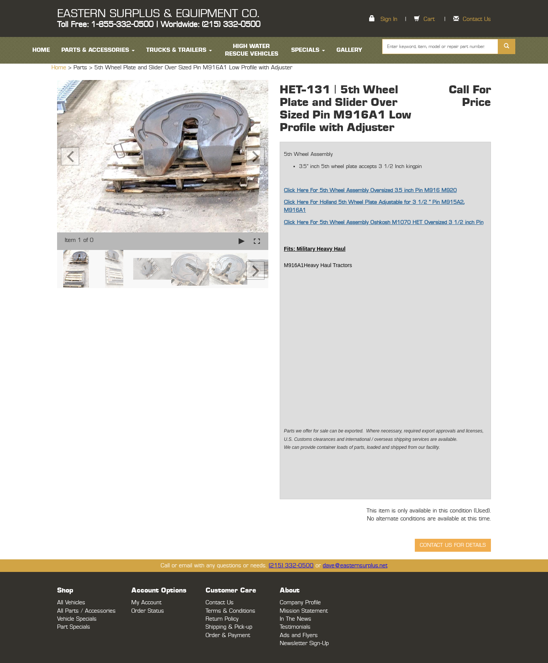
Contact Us (477, 19)
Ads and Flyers (299, 635)
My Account (146, 602)
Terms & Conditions (230, 611)
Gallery (349, 50)
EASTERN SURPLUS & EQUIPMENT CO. (158, 13)
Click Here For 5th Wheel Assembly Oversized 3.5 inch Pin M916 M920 (370, 190)
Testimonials (295, 627)
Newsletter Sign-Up (304, 643)
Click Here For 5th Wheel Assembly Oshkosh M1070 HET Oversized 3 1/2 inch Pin (383, 222)
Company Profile (300, 602)
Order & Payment (228, 635)
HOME (41, 50)
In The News (295, 619)
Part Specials (73, 627)
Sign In (389, 19)
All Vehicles (71, 602)
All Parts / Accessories (86, 611)
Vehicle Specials (77, 619)
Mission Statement (304, 611)
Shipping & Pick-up (229, 627)
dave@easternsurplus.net (355, 566)
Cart (429, 19)
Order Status (147, 611)
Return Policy (222, 619)
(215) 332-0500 (291, 566)
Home (59, 67)
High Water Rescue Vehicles (251, 50)
